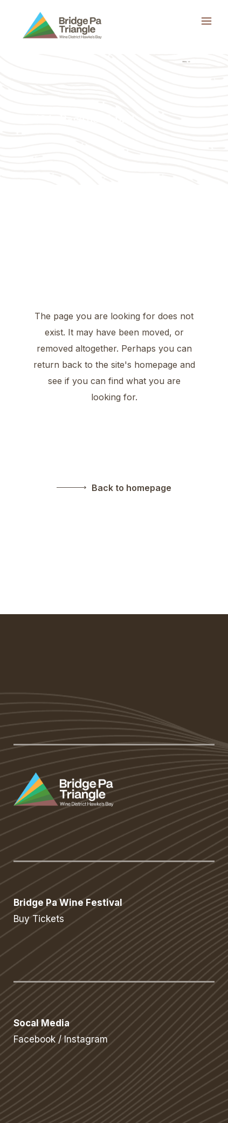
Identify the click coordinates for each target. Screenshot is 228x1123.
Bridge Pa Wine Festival (67, 902)
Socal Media (41, 1023)
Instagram (86, 1039)
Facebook (34, 1039)
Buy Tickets (38, 918)
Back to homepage (131, 487)
